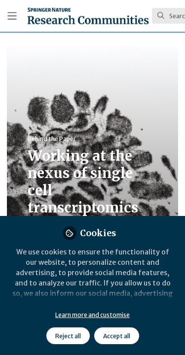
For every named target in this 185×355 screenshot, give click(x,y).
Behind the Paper (52, 138)
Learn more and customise (92, 315)
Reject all (68, 336)
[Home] (88, 15)
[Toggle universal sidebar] (12, 16)
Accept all (116, 336)
